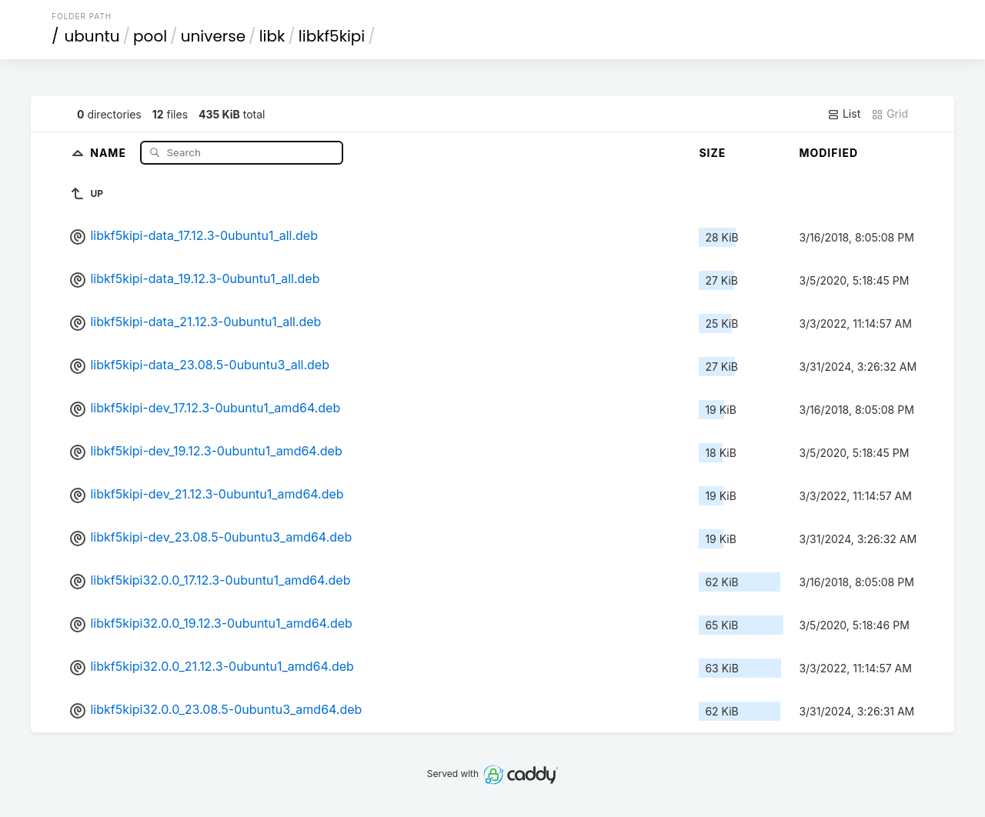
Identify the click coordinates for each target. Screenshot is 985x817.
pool (150, 36)
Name (109, 151)
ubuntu (92, 36)
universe (213, 36)
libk (272, 36)
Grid (889, 114)
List (843, 114)
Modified (828, 152)
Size (712, 152)
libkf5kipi (332, 36)
